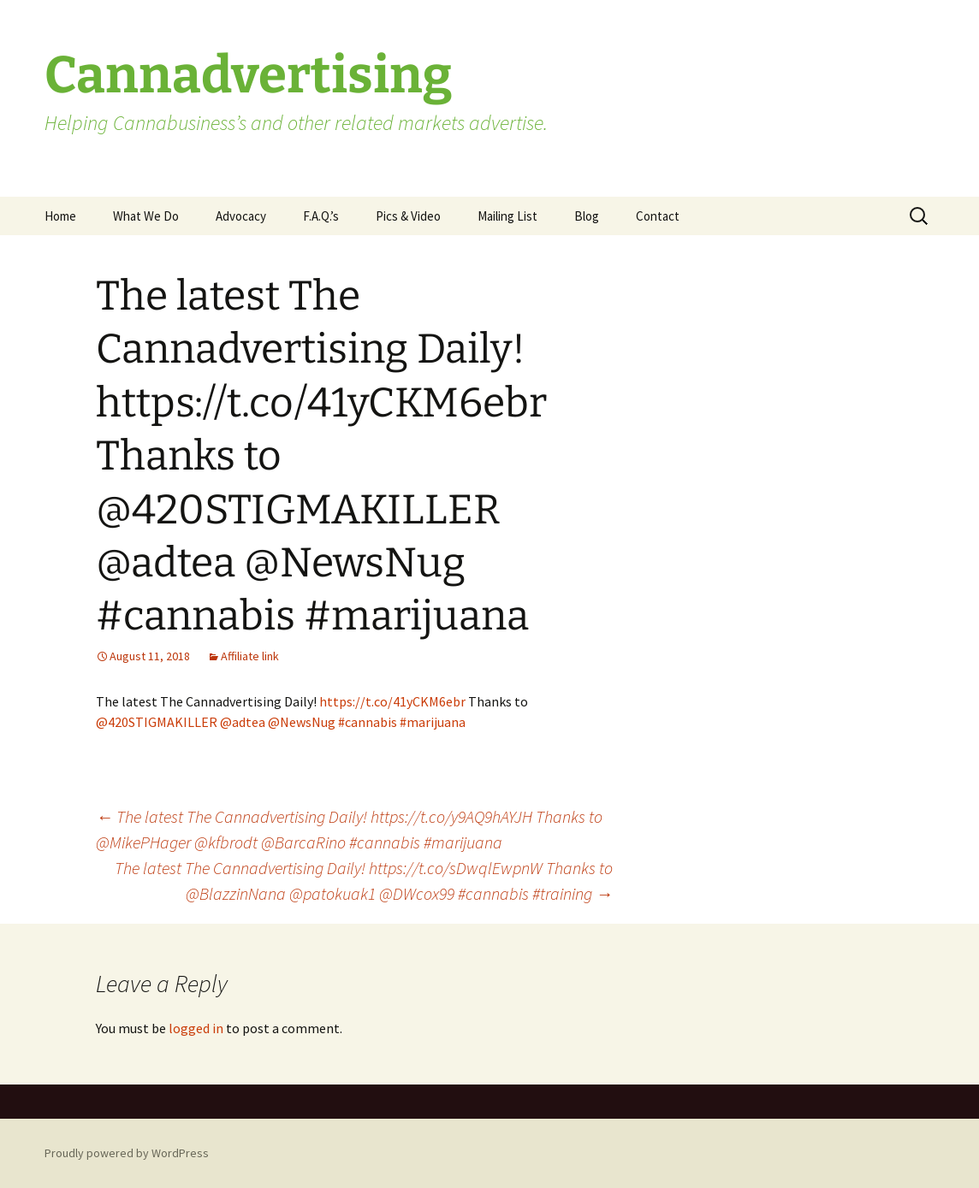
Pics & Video (408, 216)
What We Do (146, 216)
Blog (586, 216)
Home (60, 216)
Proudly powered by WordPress (126, 1153)
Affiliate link (250, 656)
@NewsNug (301, 721)
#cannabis (367, 721)
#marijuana (433, 721)
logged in (196, 1028)
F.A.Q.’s (321, 216)
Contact (657, 216)
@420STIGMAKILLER (156, 721)
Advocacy (241, 216)
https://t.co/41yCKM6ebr (392, 701)
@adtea (242, 721)
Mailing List (507, 216)
